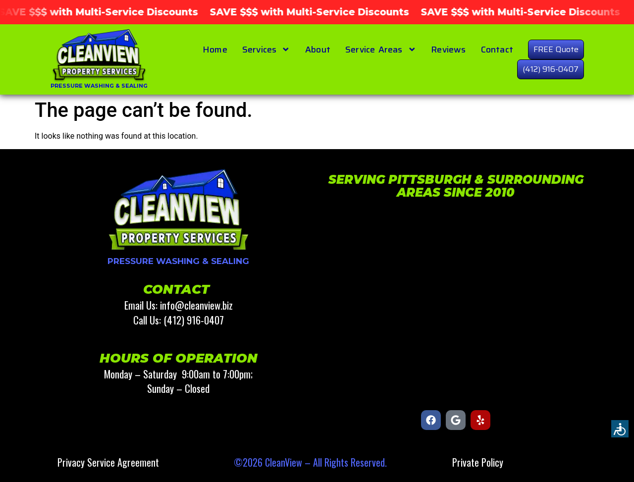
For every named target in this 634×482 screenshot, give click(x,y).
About (317, 49)
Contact (497, 49)
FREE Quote (556, 49)
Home (215, 49)
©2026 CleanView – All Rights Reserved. (310, 462)
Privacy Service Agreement (108, 462)
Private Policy (477, 462)
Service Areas (380, 49)
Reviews (448, 49)
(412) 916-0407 (551, 69)
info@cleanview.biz (196, 305)
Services (266, 49)
